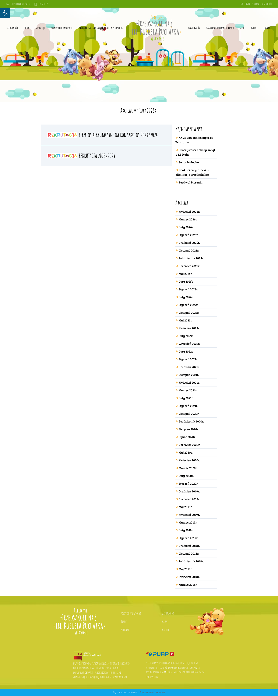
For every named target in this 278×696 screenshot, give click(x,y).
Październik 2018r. (191, 561)
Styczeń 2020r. (188, 483)
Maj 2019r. (185, 507)
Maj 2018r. (185, 569)
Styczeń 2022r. (188, 359)
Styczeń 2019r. (188, 538)
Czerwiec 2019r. (189, 499)
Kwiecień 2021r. (189, 382)
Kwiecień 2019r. (189, 515)
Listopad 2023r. (189, 312)
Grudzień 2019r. (189, 491)
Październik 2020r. (191, 421)
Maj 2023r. (185, 320)
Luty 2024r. (186, 297)
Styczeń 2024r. (188, 305)
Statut (124, 621)
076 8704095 (41, 4)
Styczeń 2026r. (188, 235)
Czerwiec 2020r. (189, 445)
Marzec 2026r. (188, 219)
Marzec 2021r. (188, 390)
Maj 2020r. (186, 452)
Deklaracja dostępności (262, 4)
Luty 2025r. (186, 281)
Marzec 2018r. (188, 584)
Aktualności (12, 28)
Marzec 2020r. (188, 468)
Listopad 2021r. (189, 375)
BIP (242, 4)
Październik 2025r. (191, 258)
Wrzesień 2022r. (189, 344)
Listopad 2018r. (189, 553)
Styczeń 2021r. (188, 406)
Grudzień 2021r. (189, 367)
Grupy (26, 28)
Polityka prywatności (131, 613)
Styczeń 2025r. (188, 289)
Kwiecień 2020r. (189, 460)
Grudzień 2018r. (189, 546)
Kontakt (267, 28)
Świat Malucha (189, 162)
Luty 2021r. (186, 398)
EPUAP (247, 4)
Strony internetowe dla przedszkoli (152, 692)
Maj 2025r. (185, 274)
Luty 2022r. (186, 351)
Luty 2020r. (186, 476)
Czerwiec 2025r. (189, 266)
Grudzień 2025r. (189, 243)
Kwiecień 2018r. (189, 577)
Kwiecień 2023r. (189, 328)
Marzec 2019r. (188, 522)
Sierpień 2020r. (189, 429)
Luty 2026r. (186, 227)
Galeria (254, 28)
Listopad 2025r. (189, 250)
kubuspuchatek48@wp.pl (18, 4)
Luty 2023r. (186, 336)
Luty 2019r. (186, 530)
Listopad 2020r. (189, 413)
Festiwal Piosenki (190, 182)
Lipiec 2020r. (187, 437)
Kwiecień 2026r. (189, 211)
